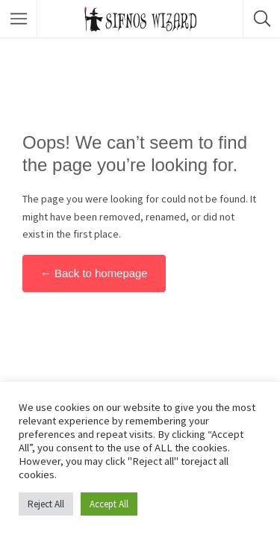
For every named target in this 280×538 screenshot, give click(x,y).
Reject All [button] (46, 504)
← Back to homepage (94, 273)
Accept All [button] (109, 504)
